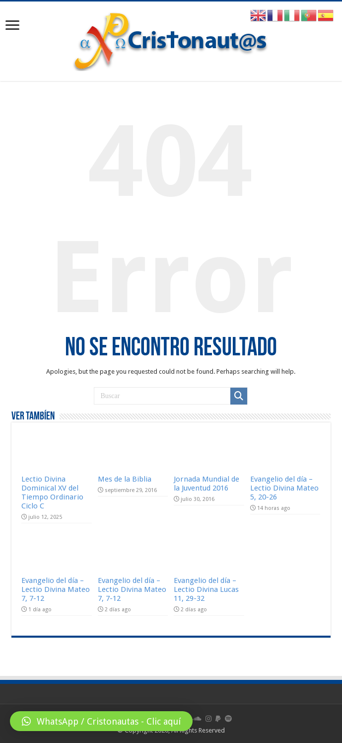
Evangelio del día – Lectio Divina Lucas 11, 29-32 (206, 589)
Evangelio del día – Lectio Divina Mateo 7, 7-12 (55, 589)
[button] (101, 721)
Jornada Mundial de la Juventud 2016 (206, 484)
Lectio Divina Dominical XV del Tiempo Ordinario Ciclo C (52, 492)
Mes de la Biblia (124, 479)
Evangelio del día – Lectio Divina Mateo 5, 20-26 (284, 488)
